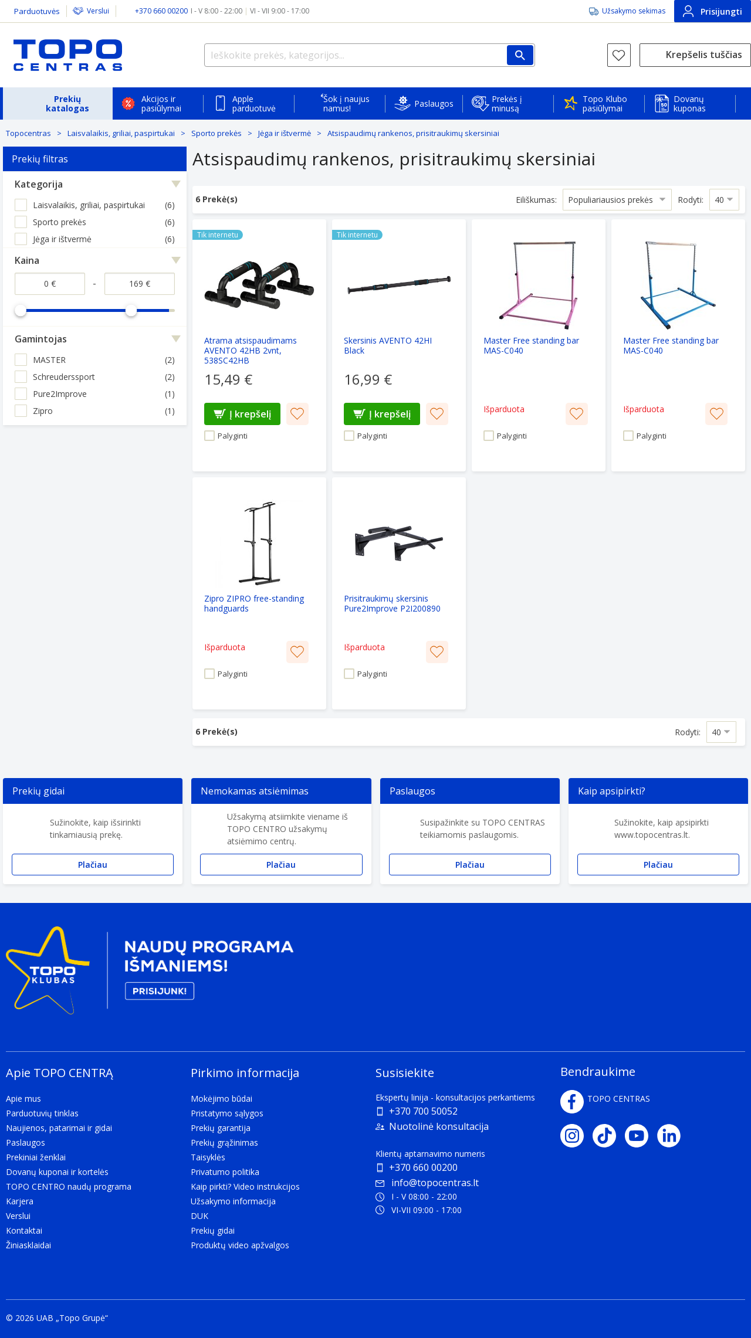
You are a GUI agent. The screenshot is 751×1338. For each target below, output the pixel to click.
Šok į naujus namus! (346, 103)
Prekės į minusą (507, 103)
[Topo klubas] (149, 975)
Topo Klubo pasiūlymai (605, 103)
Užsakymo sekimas (633, 11)
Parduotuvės (37, 11)
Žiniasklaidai (28, 1245)
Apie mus (23, 1098)
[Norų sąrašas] (619, 55)
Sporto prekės (216, 133)
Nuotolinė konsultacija (439, 1126)
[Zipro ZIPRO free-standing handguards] (259, 593)
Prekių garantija (221, 1127)
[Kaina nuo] (50, 284)
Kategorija (39, 184)
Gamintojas (41, 338)
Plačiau (92, 864)
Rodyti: (690, 199)
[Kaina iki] (139, 284)
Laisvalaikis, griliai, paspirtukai (121, 133)
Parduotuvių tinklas (42, 1113)
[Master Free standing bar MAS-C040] (538, 345)
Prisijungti (712, 11)
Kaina (27, 260)
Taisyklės (208, 1157)
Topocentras (28, 133)
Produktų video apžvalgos (240, 1245)
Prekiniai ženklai (36, 1157)
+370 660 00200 (423, 1167)
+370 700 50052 (423, 1111)
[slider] (20, 310)
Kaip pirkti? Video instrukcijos (245, 1186)
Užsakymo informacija (233, 1201)
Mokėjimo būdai (221, 1098)
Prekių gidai (213, 1230)
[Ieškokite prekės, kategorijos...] (369, 55)
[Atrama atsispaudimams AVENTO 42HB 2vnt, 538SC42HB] (259, 345)
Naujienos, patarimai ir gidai (59, 1127)
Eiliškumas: (536, 199)
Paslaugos (434, 103)
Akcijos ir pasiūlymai (161, 103)
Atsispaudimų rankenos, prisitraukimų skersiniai (413, 133)
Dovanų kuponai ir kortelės (57, 1171)
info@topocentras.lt (427, 1182)
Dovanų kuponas (690, 103)
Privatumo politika (225, 1171)
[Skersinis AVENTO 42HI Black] (399, 345)
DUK (199, 1215)
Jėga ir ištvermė (284, 133)
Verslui (98, 11)
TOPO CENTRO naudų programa (68, 1186)
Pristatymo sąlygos (227, 1113)
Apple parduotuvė (254, 103)
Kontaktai (24, 1230)
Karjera (19, 1201)
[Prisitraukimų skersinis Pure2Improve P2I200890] (399, 593)
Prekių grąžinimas (224, 1142)
